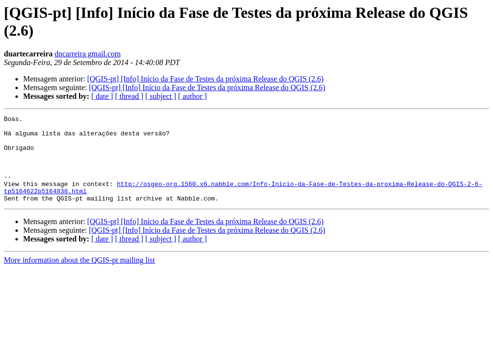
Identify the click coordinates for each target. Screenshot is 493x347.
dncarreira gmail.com (88, 54)
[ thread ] (129, 96)
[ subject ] (160, 96)
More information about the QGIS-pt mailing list (79, 277)
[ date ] (102, 96)
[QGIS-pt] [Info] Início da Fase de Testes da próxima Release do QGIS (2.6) (205, 79)
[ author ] (192, 96)
